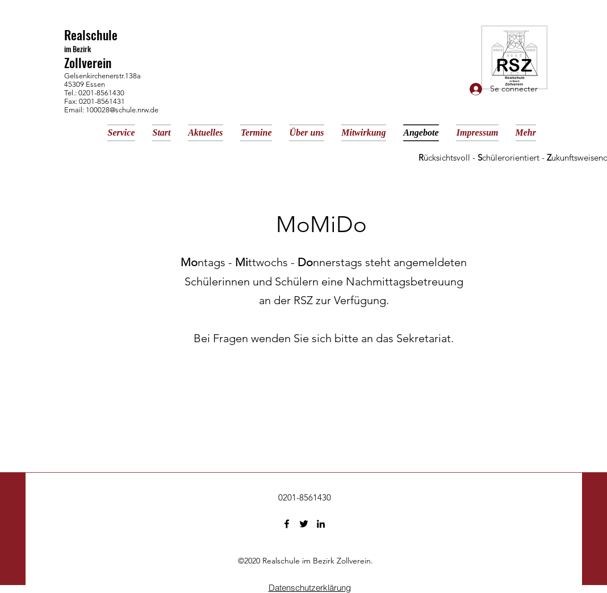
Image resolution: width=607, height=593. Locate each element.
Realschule (91, 35)
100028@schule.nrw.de (122, 110)
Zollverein (87, 62)
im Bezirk (77, 48)
